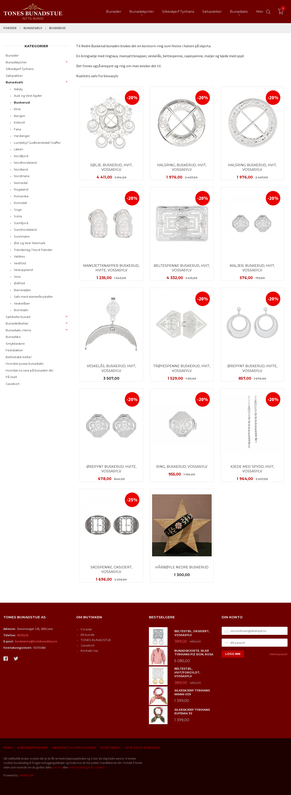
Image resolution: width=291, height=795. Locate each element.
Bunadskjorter (16, 62)
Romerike (21, 196)
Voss (17, 276)
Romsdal (20, 203)
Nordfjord (21, 156)
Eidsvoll (19, 122)
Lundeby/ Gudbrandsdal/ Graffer (37, 142)
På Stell (11, 377)
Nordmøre (22, 176)
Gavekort (13, 384)
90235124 (22, 635)
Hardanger (22, 136)
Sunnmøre (22, 236)
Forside (86, 629)
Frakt (8, 747)
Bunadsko (13, 337)
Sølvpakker (14, 75)
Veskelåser (22, 303)
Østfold (19, 283)
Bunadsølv (14, 82)
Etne (17, 109)
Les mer (57, 767)
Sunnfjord (21, 223)
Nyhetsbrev (110, 747)
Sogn (18, 209)
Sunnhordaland (25, 229)
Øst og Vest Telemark (29, 243)
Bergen (19, 116)
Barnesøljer (22, 290)
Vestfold (20, 263)
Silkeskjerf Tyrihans (19, 69)
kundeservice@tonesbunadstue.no (36, 641)
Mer (259, 11)
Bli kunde (88, 634)
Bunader (12, 55)
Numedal (21, 183)
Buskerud (22, 102)
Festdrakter (14, 350)
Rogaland (21, 189)
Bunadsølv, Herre (18, 330)
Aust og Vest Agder (28, 95)
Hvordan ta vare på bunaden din (29, 370)
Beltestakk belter (19, 357)
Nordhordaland (25, 162)
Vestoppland (23, 270)
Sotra (18, 216)
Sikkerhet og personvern (74, 747)
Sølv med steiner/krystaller (33, 296)
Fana (17, 129)
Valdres (19, 256)
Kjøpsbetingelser (32, 747)
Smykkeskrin (15, 343)
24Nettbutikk (26, 775)
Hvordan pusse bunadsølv (25, 363)
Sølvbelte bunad (18, 317)
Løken (18, 149)
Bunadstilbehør (17, 323)
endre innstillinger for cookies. (86, 767)
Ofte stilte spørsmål (143, 747)
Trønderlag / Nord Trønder (33, 250)
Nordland (21, 169)
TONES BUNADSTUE (96, 640)
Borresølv (21, 310)
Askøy (18, 89)
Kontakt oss (89, 650)
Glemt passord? (279, 654)
